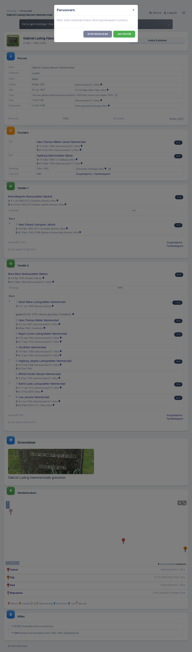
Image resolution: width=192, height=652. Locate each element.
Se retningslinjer (97, 34)
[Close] (133, 10)
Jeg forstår (124, 34)
